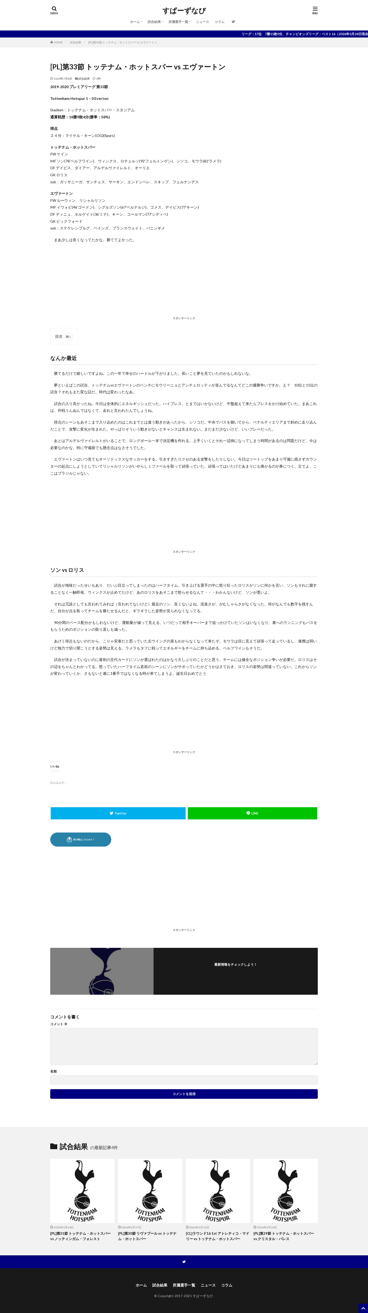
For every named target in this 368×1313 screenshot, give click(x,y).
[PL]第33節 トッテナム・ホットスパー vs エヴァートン (122, 42)
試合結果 (154, 22)
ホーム (135, 22)
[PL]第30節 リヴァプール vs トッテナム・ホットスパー (147, 1236)
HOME (58, 42)
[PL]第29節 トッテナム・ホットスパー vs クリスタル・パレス (283, 1236)
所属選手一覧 (178, 22)
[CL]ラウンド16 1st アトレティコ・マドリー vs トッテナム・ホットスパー (217, 1236)
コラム (219, 22)
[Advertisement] (184, 280)
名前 (53, 1071)
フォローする (235, 971)
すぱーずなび (184, 10)
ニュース (202, 22)
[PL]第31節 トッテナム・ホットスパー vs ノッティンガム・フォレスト (80, 1236)
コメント (58, 1024)
